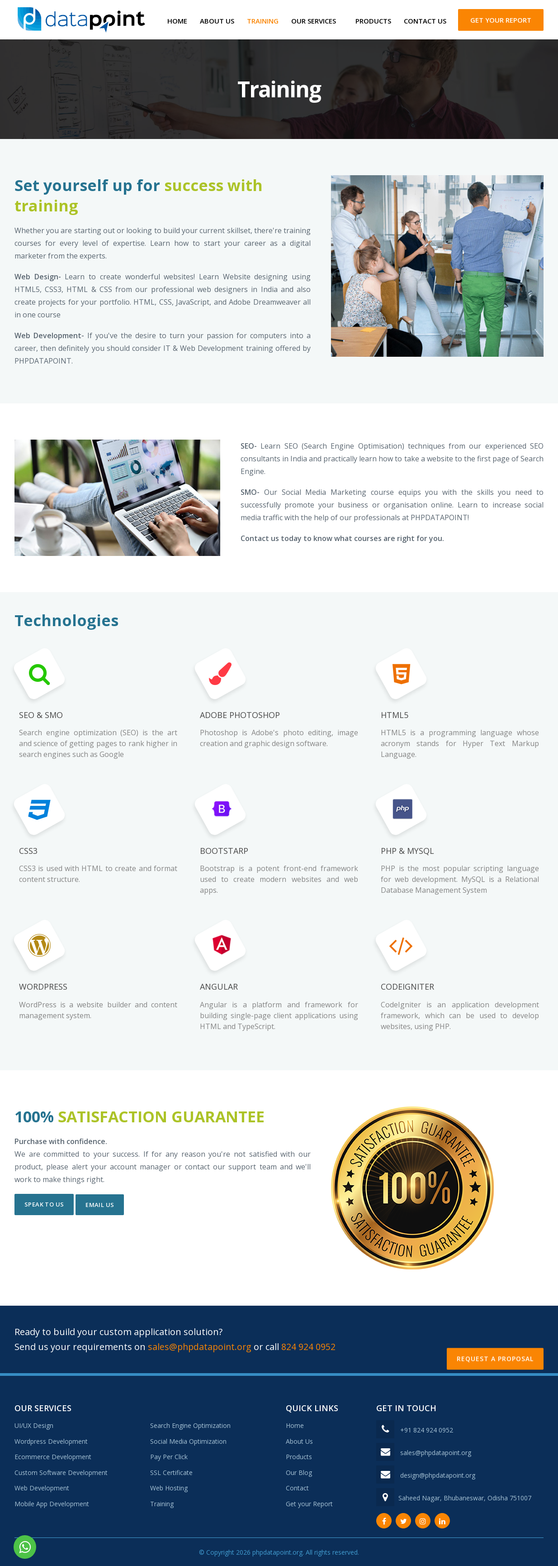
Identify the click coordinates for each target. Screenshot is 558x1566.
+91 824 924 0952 (426, 1429)
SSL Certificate (171, 1471)
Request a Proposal (495, 1338)
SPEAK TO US (44, 1203)
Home (177, 20)
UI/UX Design (33, 1424)
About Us (217, 20)
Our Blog (299, 1471)
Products (373, 20)
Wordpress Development (51, 1440)
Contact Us (425, 20)
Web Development (41, 1487)
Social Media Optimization (188, 1440)
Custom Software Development (61, 1471)
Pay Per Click (169, 1455)
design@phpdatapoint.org (437, 1474)
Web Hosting (169, 1487)
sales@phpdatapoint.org (202, 1345)
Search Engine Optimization (190, 1424)
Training (263, 20)
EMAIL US (99, 1203)
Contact (297, 1487)
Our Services (313, 20)
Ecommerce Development (52, 1455)
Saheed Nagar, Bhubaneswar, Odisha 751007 (464, 1497)
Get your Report (500, 19)
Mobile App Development (51, 1502)
